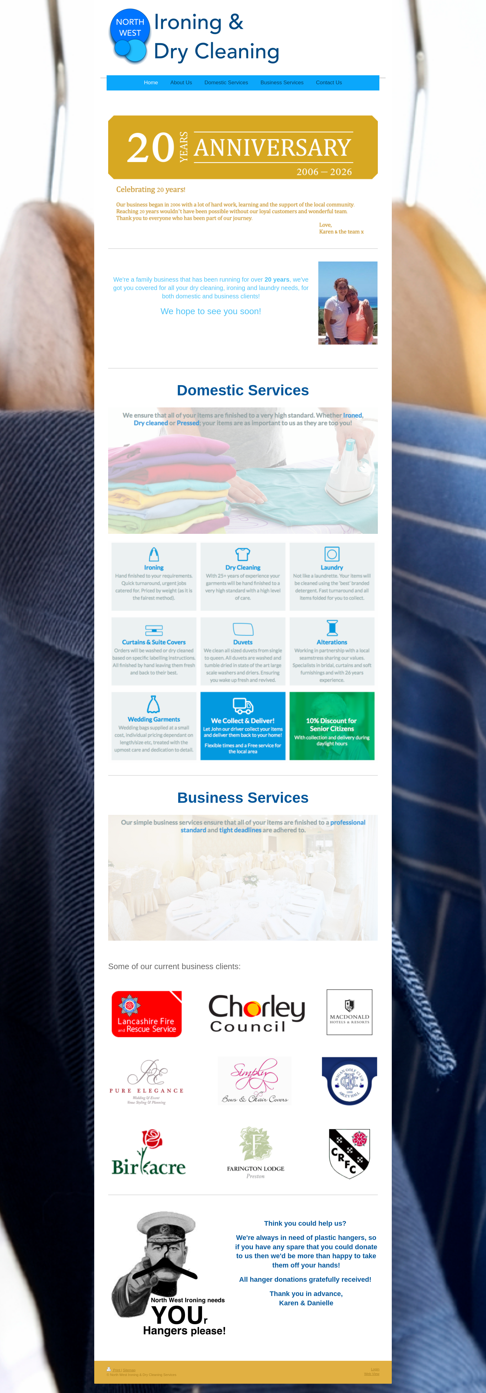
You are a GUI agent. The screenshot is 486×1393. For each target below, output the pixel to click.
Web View (371, 1374)
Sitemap (129, 1370)
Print (114, 1370)
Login (375, 1369)
